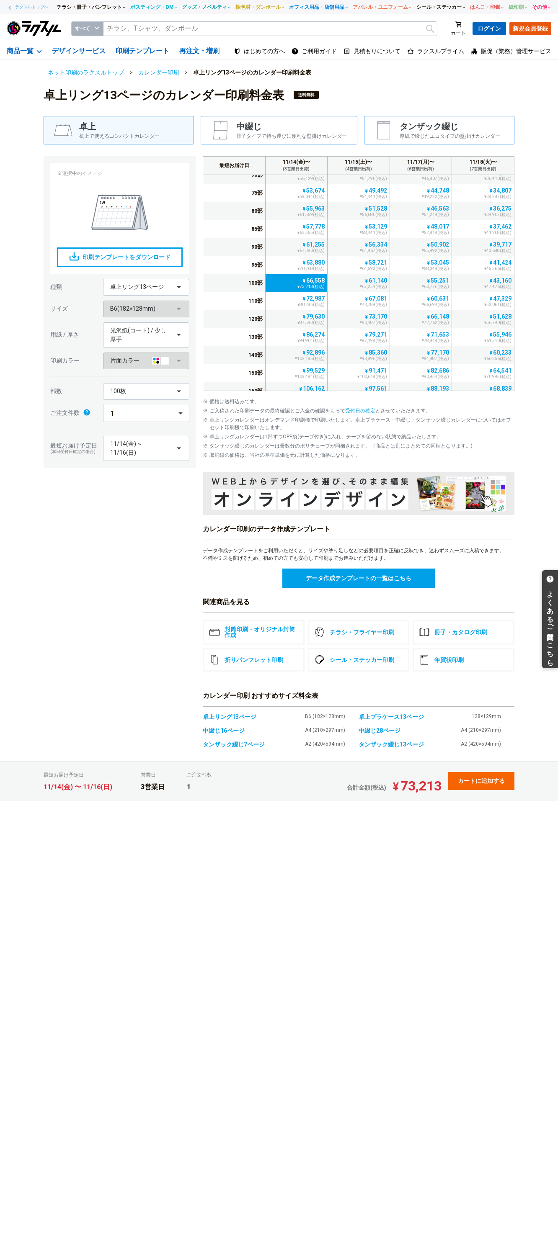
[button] (146, 287)
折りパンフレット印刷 (246, 660)
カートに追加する (481, 780)
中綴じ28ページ (379, 730)
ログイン (489, 28)
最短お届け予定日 (74, 448)
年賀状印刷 (441, 660)
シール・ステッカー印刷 (354, 660)
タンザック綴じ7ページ (234, 744)
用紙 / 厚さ (64, 334)
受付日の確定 (360, 411)
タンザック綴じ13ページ (391, 744)
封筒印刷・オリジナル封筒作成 (252, 632)
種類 (56, 286)
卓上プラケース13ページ (391, 716)
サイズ (59, 308)
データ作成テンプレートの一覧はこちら (358, 578)
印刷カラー (65, 360)
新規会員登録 (530, 28)
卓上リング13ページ (229, 716)
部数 (56, 391)
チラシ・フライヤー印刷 (354, 632)
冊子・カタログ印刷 (453, 632)
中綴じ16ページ (224, 730)
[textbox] (270, 29)
